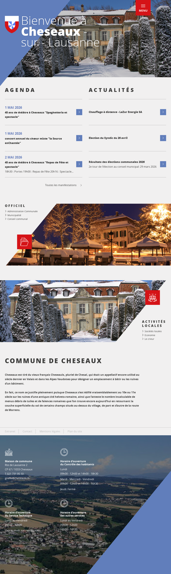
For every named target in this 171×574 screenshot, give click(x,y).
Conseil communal (17, 218)
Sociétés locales (153, 331)
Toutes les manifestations (63, 185)
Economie (150, 335)
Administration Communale (22, 211)
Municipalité (14, 215)
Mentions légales (50, 431)
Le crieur (149, 338)
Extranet (10, 431)
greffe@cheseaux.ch (17, 478)
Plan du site (75, 431)
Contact (27, 431)
